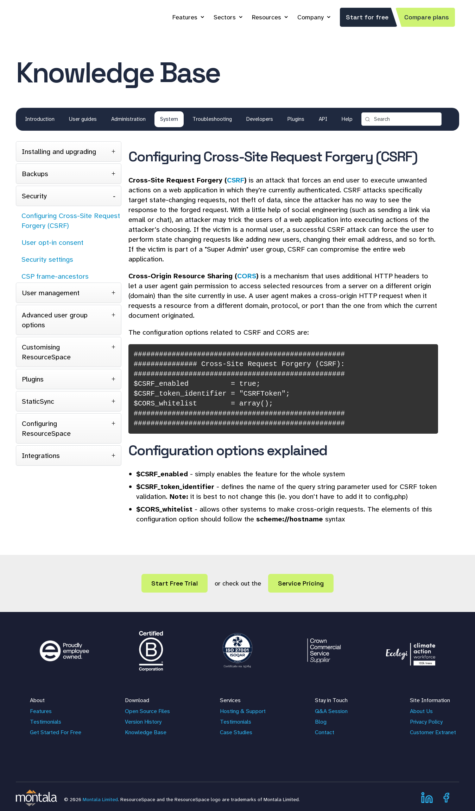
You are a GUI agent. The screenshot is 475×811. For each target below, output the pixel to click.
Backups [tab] (35, 173)
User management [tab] (51, 292)
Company (310, 17)
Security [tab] (34, 195)
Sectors (225, 17)
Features (184, 17)
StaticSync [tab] (38, 401)
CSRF (235, 180)
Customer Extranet (433, 732)
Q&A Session (331, 711)
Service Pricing (301, 583)
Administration (128, 119)
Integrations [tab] (41, 455)
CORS (246, 275)
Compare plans (426, 17)
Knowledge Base (145, 732)
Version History (143, 721)
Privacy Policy (426, 721)
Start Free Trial (174, 583)
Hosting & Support (243, 711)
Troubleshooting (212, 119)
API (323, 119)
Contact (324, 732)
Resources (266, 17)
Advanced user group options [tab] (55, 319)
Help (347, 119)
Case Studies (236, 732)
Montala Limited (100, 799)
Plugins (295, 119)
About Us (421, 711)
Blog (321, 721)
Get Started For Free (55, 732)
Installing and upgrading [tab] (59, 151)
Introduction (40, 119)
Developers (259, 119)
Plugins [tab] (33, 379)
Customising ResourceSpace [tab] (46, 351)
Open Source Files (147, 711)
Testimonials (45, 721)
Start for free (367, 17)
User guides (83, 119)
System (169, 119)
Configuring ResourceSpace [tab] (46, 428)
